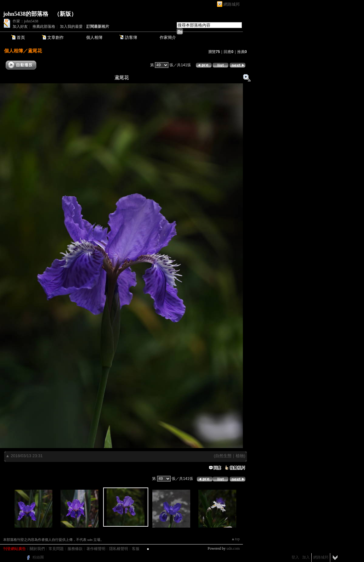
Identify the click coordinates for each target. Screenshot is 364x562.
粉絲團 (38, 557)
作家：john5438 (25, 21)
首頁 (21, 37)
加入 (306, 557)
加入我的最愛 (71, 26)
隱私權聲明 (118, 549)
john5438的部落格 (25, 14)
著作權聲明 (95, 549)
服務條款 (75, 549)
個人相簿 (94, 37)
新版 (65, 14)
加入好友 (20, 26)
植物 (240, 455)
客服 (135, 549)
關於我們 (37, 549)
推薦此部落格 (43, 26)
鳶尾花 (35, 50)
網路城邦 (231, 4)
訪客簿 (131, 37)
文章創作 (55, 37)
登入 (295, 557)
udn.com (233, 548)
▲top (235, 539)
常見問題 (56, 549)
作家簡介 (168, 37)
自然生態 (223, 455)
